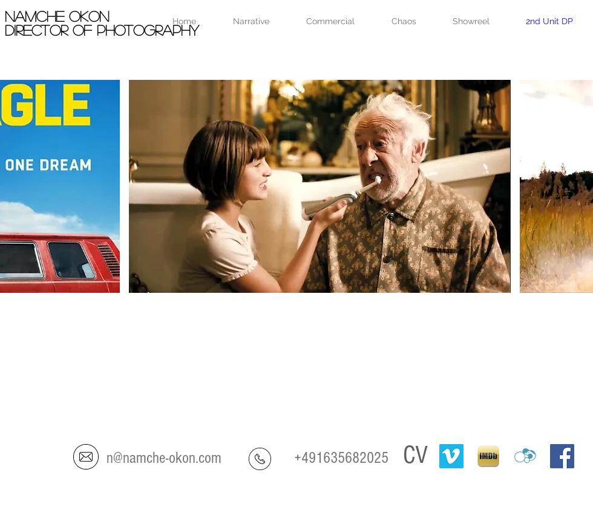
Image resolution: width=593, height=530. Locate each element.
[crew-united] (525, 456)
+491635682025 (341, 458)
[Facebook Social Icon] (562, 456)
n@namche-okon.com (163, 458)
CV (415, 455)
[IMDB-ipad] (488, 456)
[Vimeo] (451, 456)
